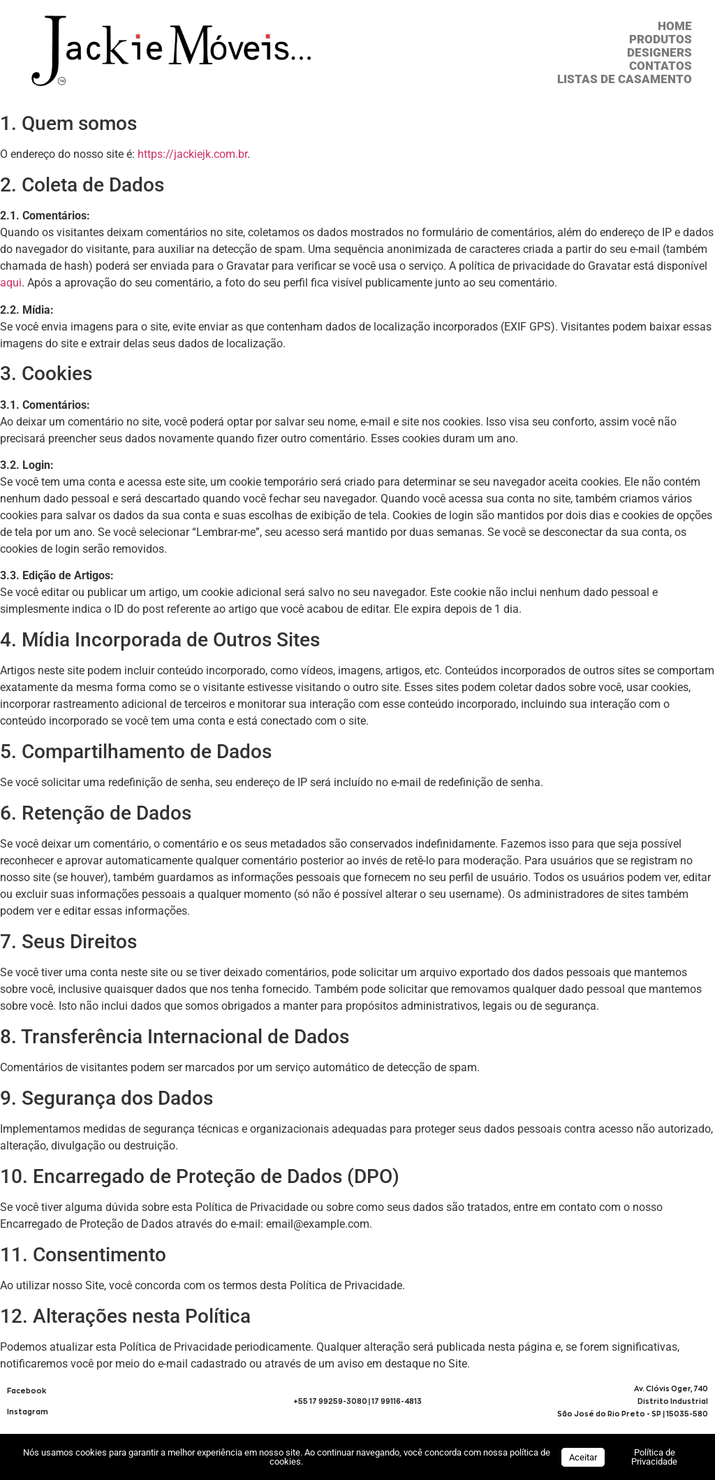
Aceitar (583, 1457)
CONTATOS (660, 66)
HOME (675, 26)
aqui (11, 282)
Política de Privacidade (654, 1457)
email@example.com (317, 1224)
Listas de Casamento (624, 79)
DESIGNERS (659, 52)
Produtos (660, 39)
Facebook (26, 1391)
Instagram (27, 1412)
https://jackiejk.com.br (192, 154)
